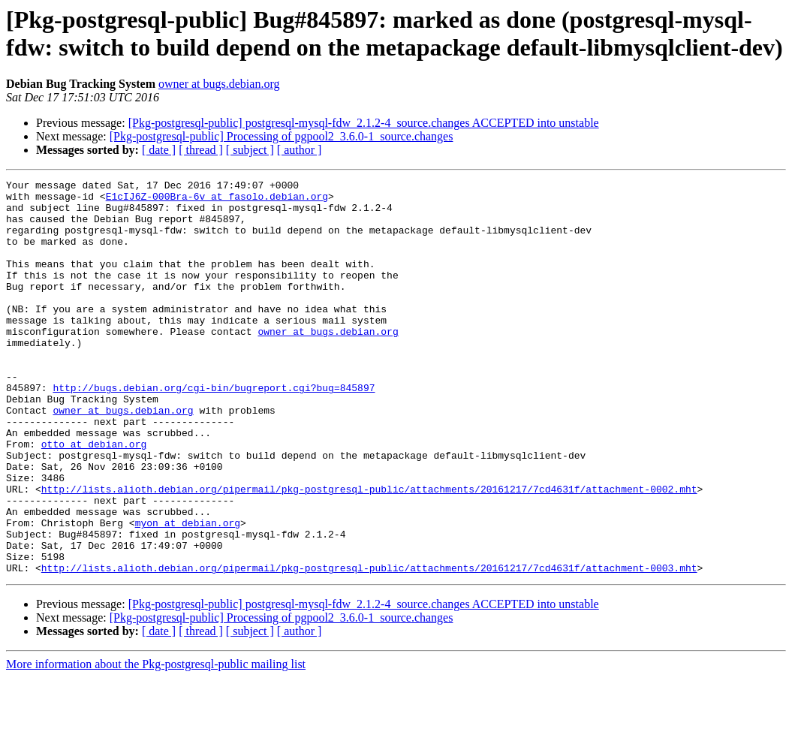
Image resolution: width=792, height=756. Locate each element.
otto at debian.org (93, 498)
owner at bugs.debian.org (218, 83)
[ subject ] (250, 149)
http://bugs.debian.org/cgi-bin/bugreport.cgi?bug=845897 (214, 430)
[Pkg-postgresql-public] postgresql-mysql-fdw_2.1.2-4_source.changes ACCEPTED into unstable (363, 122)
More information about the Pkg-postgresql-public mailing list (156, 742)
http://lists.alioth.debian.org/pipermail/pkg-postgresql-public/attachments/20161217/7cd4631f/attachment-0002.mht (369, 552)
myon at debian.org (187, 592)
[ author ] (299, 149)
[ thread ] (201, 149)
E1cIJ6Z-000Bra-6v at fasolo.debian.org (217, 200)
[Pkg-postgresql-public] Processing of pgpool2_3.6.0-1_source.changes (281, 136)
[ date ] (159, 149)
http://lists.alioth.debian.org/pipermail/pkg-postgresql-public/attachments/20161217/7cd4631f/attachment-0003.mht (369, 646)
